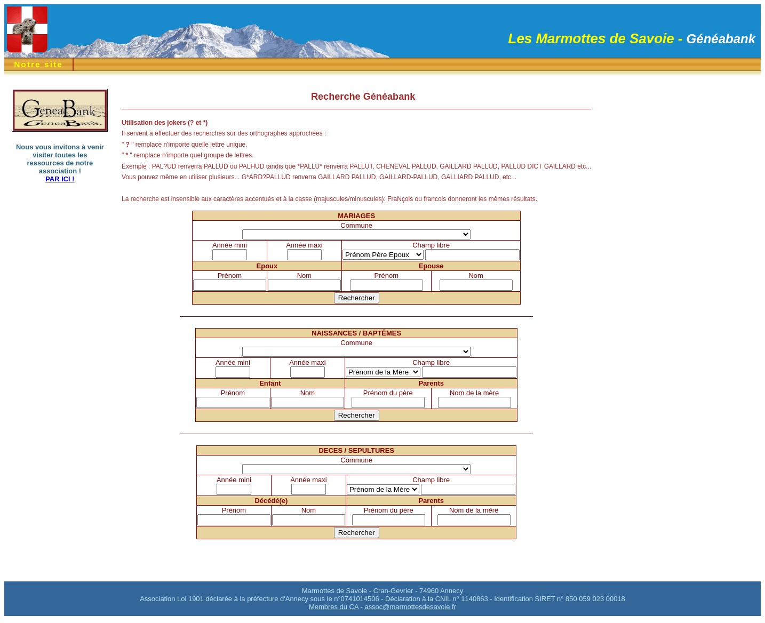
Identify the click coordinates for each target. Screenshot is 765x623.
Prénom (230, 275)
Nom (304, 275)
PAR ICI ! (59, 179)
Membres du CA (333, 607)
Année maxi (304, 245)
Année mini (229, 245)
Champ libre (431, 245)
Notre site (38, 64)
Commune (356, 225)
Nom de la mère (474, 393)
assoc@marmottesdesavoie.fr (410, 607)
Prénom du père (388, 393)
